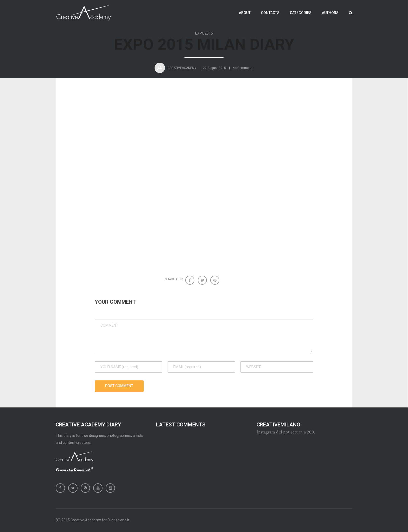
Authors (330, 13)
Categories (300, 13)
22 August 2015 (214, 70)
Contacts (270, 13)
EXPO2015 (204, 33)
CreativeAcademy (182, 70)
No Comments (243, 70)
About (245, 13)
